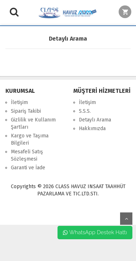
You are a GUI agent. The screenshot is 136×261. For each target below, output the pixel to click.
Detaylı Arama (95, 120)
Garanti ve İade (28, 168)
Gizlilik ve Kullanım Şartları (33, 123)
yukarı (126, 218)
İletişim (19, 102)
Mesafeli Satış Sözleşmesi (27, 155)
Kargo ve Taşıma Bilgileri (29, 139)
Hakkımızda (92, 128)
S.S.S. (85, 111)
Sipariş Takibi (26, 111)
